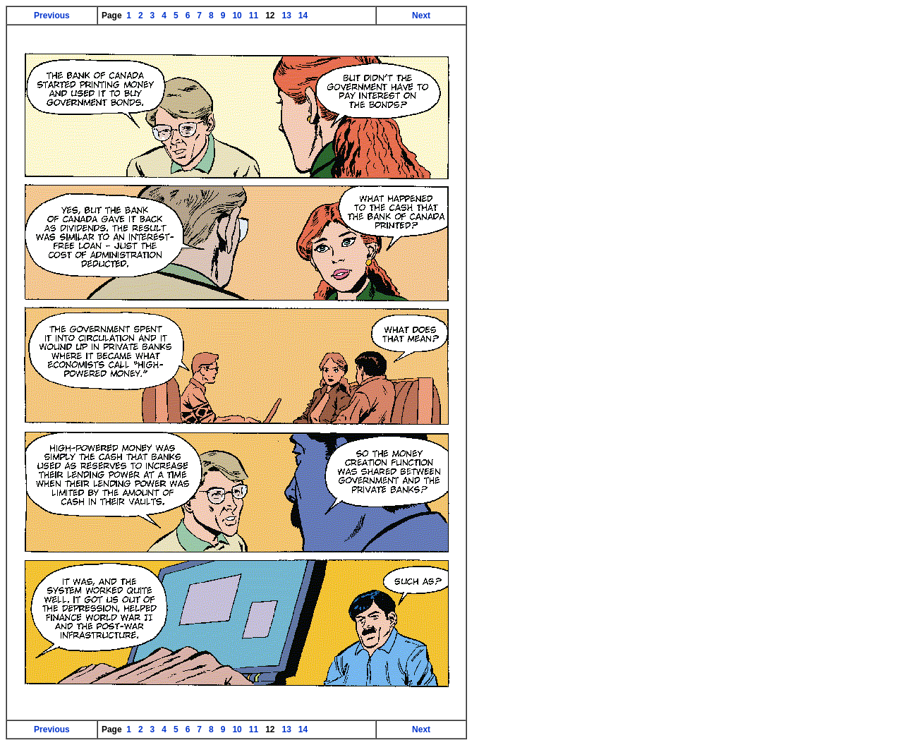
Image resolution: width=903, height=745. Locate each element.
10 (237, 15)
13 (286, 15)
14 (303, 15)
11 (253, 15)
